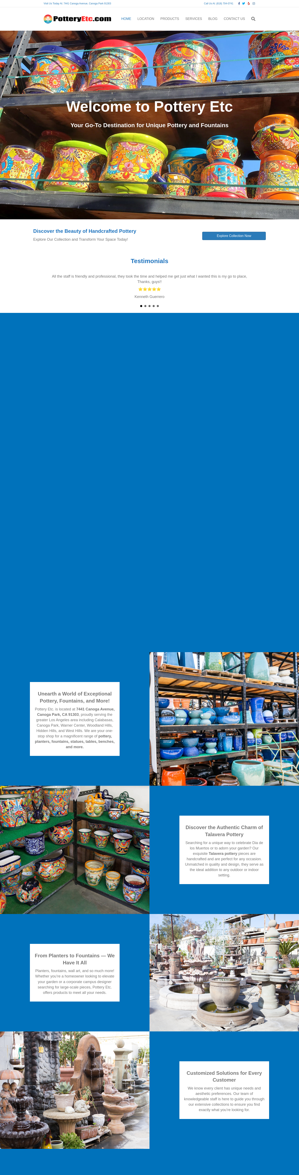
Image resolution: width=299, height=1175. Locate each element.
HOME (126, 19)
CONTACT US (234, 19)
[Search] (251, 19)
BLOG (212, 19)
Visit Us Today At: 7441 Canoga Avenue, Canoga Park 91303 (77, 3)
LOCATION (145, 19)
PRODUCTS (170, 19)
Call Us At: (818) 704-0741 (218, 3)
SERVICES (193, 19)
